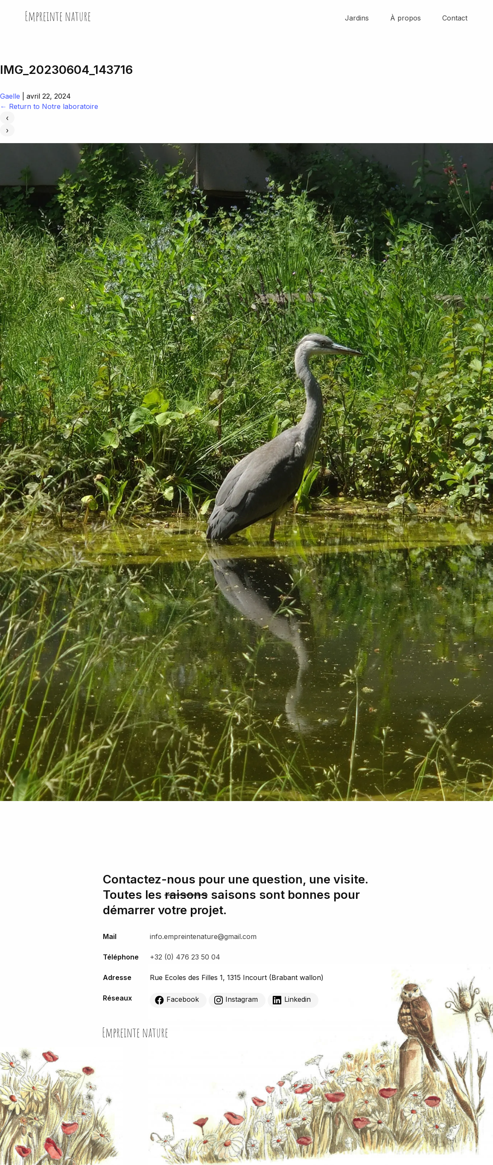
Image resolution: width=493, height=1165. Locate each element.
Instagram (236, 999)
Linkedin (292, 999)
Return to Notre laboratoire (49, 106)
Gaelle (10, 96)
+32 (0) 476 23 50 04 (185, 957)
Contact (454, 18)
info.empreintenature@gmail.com (203, 936)
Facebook (177, 999)
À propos (405, 18)
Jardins (357, 18)
